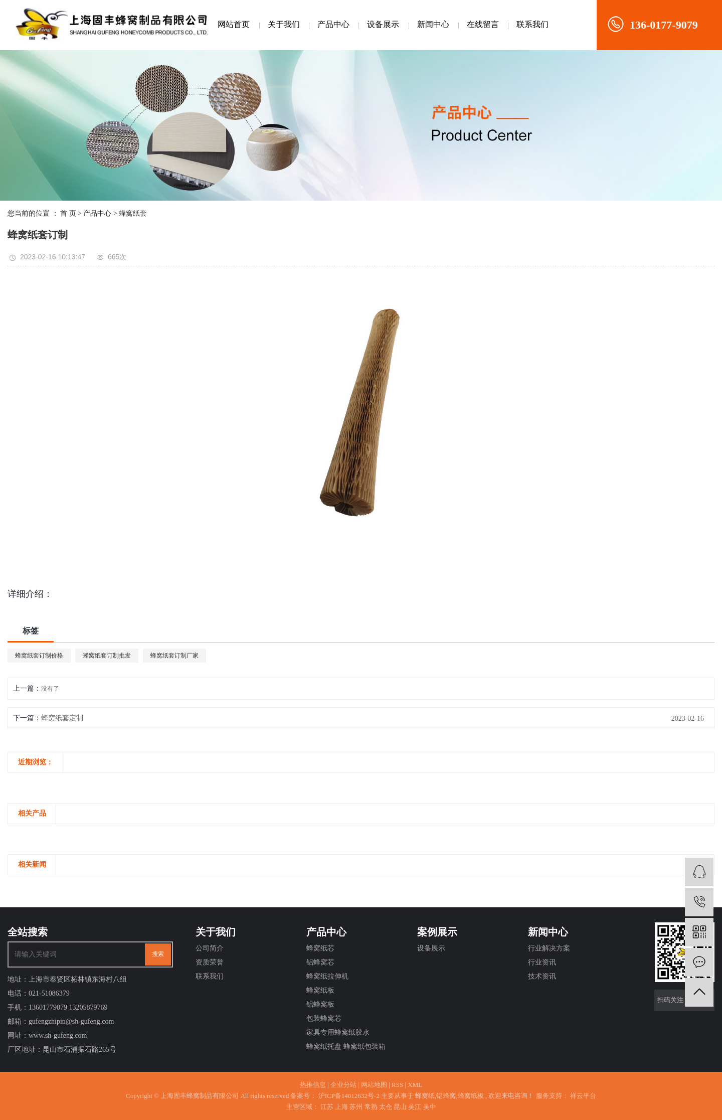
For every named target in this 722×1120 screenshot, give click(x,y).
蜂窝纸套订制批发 (107, 655)
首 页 (68, 213)
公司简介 (210, 948)
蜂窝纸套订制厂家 (174, 655)
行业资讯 (542, 962)
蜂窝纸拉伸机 (327, 976)
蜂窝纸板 (320, 990)
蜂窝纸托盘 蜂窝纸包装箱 (346, 1046)
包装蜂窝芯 (323, 1018)
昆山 (400, 1106)
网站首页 (234, 24)
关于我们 (284, 24)
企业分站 (343, 1084)
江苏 (326, 1106)
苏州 (356, 1106)
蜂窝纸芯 (320, 948)
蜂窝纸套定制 (62, 718)
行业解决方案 (549, 948)
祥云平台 (582, 1095)
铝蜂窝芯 (320, 962)
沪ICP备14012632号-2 (349, 1095)
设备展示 (383, 24)
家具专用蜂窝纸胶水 (338, 1032)
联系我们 (532, 24)
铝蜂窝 (446, 1095)
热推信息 (313, 1084)
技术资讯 (542, 976)
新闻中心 (433, 24)
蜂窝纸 (425, 1095)
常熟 (371, 1106)
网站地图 (374, 1084)
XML (415, 1084)
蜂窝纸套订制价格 (39, 655)
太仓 (385, 1106)
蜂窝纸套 (133, 213)
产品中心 (333, 24)
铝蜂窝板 (320, 1004)
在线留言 (483, 24)
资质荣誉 (210, 962)
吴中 (429, 1106)
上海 (341, 1106)
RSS (397, 1084)
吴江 (414, 1106)
